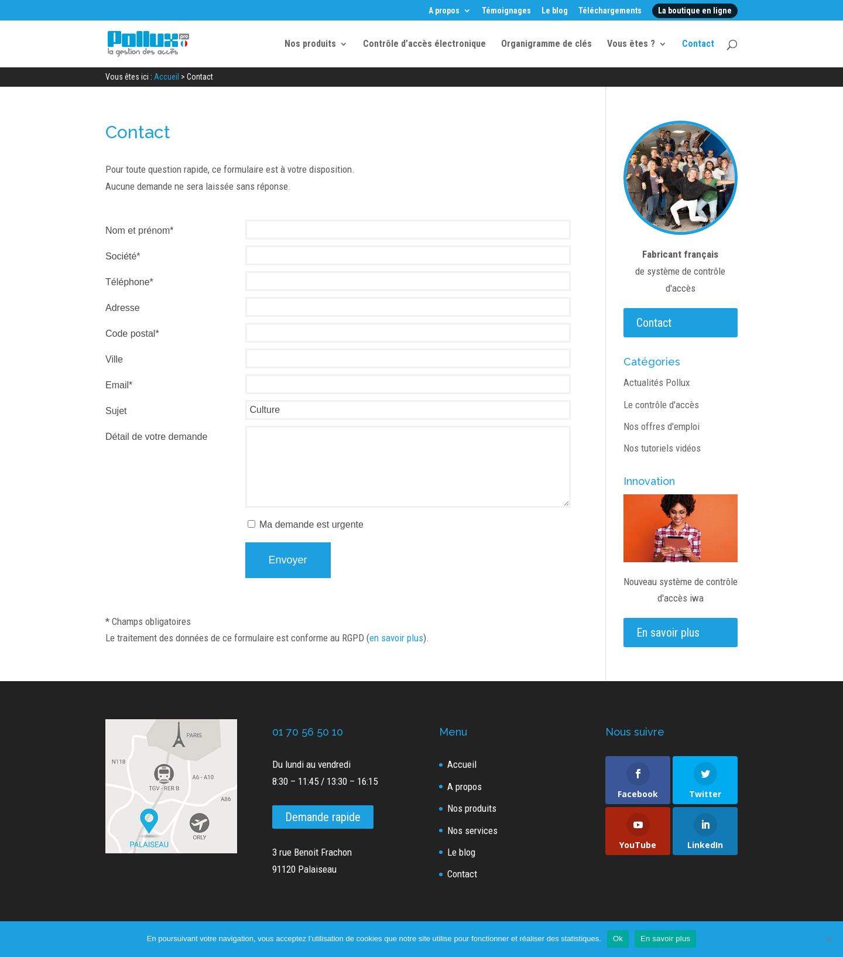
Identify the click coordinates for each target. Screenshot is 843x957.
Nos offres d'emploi (661, 426)
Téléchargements (610, 10)
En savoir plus (668, 633)
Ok (618, 938)
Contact (698, 44)
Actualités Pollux (656, 382)
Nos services (472, 830)
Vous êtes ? (631, 44)
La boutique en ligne (695, 10)
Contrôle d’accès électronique (424, 44)
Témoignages (506, 10)
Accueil (462, 764)
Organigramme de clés (546, 44)
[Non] (828, 939)
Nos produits (310, 44)
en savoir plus (396, 638)
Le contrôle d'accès (661, 405)
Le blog (555, 10)
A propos (444, 10)
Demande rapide (323, 817)
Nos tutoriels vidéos (662, 448)
